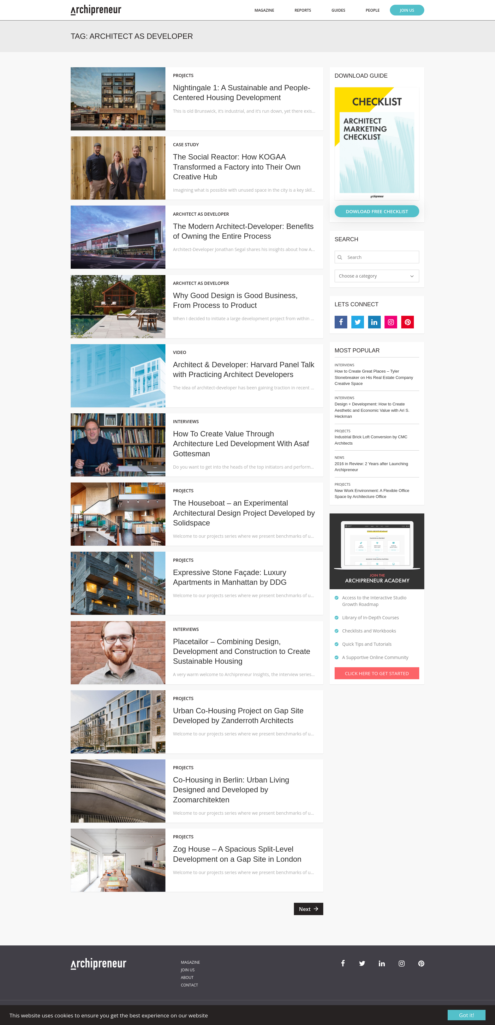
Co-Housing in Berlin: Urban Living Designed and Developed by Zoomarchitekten (231, 790)
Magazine (264, 10)
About (187, 977)
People (372, 10)
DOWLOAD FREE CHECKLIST (377, 211)
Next (305, 909)
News (339, 457)
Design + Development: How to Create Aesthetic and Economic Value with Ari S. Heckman (372, 410)
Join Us (407, 10)
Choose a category (358, 276)
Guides (338, 10)
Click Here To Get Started (377, 673)
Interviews (344, 365)
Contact (189, 985)
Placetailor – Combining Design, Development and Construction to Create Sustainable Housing (241, 651)
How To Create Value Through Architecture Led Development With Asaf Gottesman (241, 443)
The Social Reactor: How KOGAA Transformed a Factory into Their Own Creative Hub (237, 167)
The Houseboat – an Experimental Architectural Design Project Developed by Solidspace (244, 513)
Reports (303, 10)
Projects (342, 431)
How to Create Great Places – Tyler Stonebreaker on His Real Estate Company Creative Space (374, 377)
